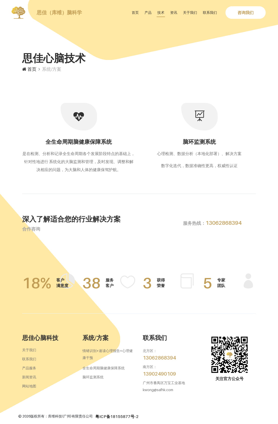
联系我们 (210, 12)
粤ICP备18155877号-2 (116, 416)
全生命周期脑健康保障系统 (103, 368)
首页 (135, 12)
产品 (148, 12)
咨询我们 (246, 12)
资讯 (173, 12)
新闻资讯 (29, 377)
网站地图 (29, 386)
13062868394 (212, 223)
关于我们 (190, 12)
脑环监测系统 (93, 377)
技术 (160, 12)
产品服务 (29, 368)
